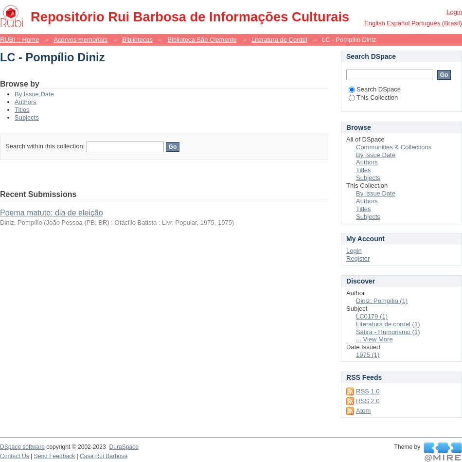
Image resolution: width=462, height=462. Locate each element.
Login (454, 12)
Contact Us (14, 456)
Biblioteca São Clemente (201, 39)
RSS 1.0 (367, 391)
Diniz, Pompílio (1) (382, 300)
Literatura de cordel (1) (388, 324)
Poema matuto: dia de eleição (51, 213)
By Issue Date (34, 94)
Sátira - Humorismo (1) (388, 332)
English (374, 23)
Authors (25, 102)
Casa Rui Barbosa (103, 456)
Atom (363, 410)
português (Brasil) (436, 23)
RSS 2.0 (367, 401)
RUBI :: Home (19, 39)
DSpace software (22, 447)
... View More (374, 339)
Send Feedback (54, 456)
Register (358, 258)
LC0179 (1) (372, 316)
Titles (22, 109)
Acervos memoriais (80, 39)
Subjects (27, 117)
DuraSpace (123, 447)
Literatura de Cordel (279, 39)
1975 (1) (367, 354)
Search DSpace (375, 89)
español (398, 23)
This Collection (373, 97)
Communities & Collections (393, 147)
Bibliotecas (137, 39)
